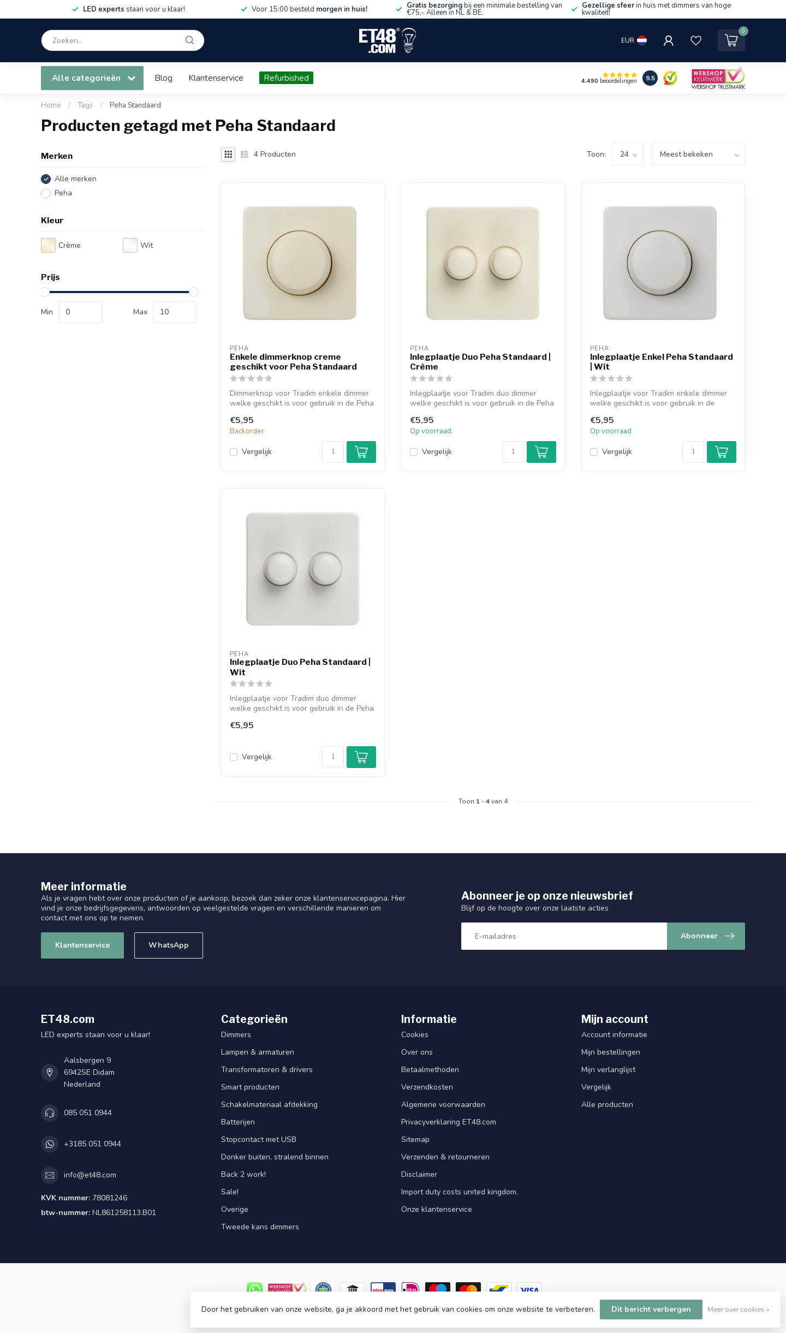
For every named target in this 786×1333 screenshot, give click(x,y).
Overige (234, 1209)
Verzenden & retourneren (445, 1157)
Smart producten (250, 1087)
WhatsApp (168, 945)
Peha (63, 193)
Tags (85, 105)
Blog (163, 78)
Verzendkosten (427, 1087)
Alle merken (76, 179)
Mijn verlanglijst (608, 1069)
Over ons (417, 1052)
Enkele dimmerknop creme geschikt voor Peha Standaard (293, 362)
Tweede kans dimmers (260, 1227)
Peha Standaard (135, 105)
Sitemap (415, 1139)
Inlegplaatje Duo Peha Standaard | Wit (300, 667)
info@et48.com (90, 1175)
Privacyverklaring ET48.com (448, 1122)
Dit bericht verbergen (651, 1309)
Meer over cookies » (738, 1309)
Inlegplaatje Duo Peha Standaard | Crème (480, 362)
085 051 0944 (88, 1113)
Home (51, 105)
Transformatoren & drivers (267, 1069)
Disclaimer (419, 1174)
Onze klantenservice (436, 1209)
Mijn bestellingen (610, 1052)
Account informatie (614, 1034)
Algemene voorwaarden (443, 1104)
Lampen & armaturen (257, 1052)
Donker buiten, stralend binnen (275, 1157)
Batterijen (238, 1122)
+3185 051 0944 (92, 1144)
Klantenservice (215, 78)
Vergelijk (257, 452)
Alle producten (607, 1104)
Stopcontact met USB (258, 1139)
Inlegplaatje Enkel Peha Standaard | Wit (661, 362)
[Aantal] (333, 452)
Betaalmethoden (430, 1069)
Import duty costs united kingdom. (459, 1192)
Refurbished (286, 78)
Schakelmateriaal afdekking (269, 1104)
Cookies (414, 1034)
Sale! (230, 1192)
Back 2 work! (243, 1174)
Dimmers (236, 1034)
